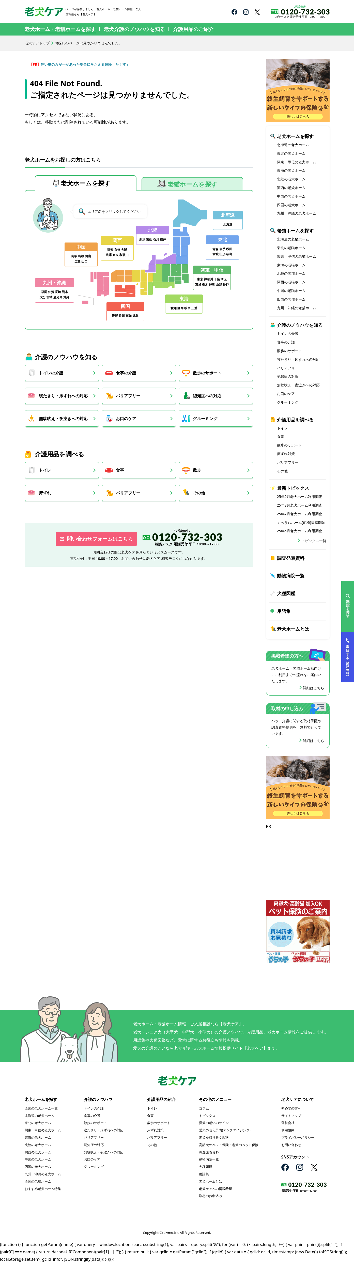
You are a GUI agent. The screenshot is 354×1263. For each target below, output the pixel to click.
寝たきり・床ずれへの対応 (63, 396)
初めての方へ (291, 1108)
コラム (204, 1108)
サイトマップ (291, 1115)
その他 (201, 493)
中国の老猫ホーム (291, 290)
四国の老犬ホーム (291, 204)
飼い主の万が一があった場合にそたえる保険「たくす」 (85, 64)
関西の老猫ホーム (291, 282)
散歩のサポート (209, 373)
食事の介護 (127, 373)
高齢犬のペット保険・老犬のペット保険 (228, 1145)
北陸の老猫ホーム (291, 273)
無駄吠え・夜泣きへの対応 (63, 418)
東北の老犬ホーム (291, 153)
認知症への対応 (209, 396)
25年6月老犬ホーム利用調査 (299, 530)
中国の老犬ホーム (291, 196)
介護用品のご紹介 (193, 29)
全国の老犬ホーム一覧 (41, 1108)
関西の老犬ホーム (291, 187)
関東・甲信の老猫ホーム (296, 256)
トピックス (207, 1115)
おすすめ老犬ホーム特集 (43, 1188)
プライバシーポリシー (297, 1137)
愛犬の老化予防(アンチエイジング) (225, 1130)
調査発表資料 (290, 558)
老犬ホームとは (293, 629)
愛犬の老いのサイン (214, 1122)
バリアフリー (129, 396)
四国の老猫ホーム (291, 299)
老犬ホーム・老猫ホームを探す (60, 29)
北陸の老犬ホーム (291, 179)
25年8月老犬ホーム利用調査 (299, 505)
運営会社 (288, 1122)
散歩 (199, 470)
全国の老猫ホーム (38, 1181)
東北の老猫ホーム (291, 247)
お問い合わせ (291, 1145)
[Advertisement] (298, 862)
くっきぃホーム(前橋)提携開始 (301, 522)
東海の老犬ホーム (291, 170)
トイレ (45, 470)
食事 (121, 470)
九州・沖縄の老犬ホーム (296, 213)
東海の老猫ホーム (291, 265)
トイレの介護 (51, 373)
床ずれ (45, 493)
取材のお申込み (210, 1195)
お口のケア (127, 418)
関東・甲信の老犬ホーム (296, 162)
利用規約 (288, 1130)
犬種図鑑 (286, 593)
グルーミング (207, 418)
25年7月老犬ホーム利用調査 (299, 513)
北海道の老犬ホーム (293, 144)
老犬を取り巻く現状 (214, 1137)
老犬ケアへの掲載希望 (215, 1188)
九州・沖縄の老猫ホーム (296, 307)
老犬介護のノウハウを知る (134, 29)
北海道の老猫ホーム (293, 239)
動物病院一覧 (290, 576)
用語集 (284, 611)
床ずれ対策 (286, 453)
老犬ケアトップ (37, 43)
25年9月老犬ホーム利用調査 (299, 496)
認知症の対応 (287, 376)
